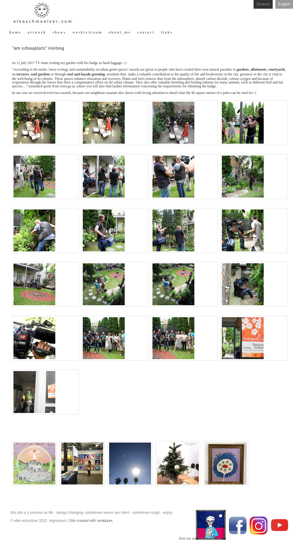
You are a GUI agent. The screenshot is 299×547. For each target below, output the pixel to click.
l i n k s (166, 32)
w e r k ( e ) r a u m (86, 32)
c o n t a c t (145, 32)
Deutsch (263, 4)
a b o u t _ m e (119, 32)
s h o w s (59, 32)
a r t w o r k (36, 32)
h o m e (14, 32)
